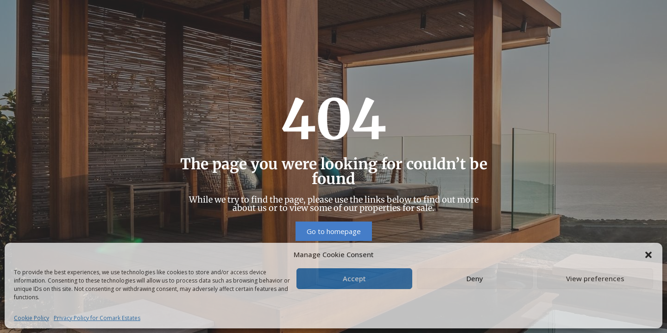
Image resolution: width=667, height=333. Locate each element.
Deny (474, 278)
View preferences (595, 278)
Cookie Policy (31, 318)
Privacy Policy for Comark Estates (97, 318)
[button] (648, 254)
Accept (354, 278)
